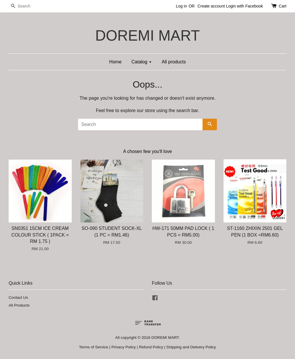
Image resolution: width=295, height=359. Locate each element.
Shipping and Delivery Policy (191, 347)
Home (115, 61)
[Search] (26, 6)
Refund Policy (151, 347)
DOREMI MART (147, 35)
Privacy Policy (123, 347)
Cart (282, 6)
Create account (211, 6)
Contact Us (18, 297)
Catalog (141, 61)
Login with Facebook (244, 6)
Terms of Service (93, 347)
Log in (181, 6)
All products (174, 61)
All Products (19, 305)
